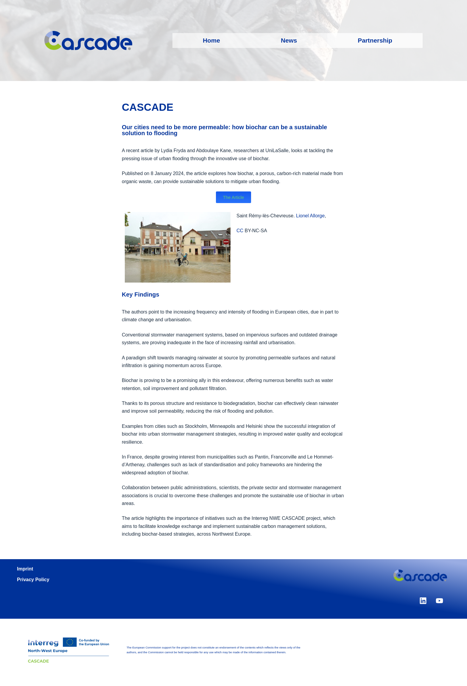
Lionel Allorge (310, 215)
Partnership (375, 40)
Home (211, 40)
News (289, 40)
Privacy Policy (33, 579)
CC (240, 230)
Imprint (25, 568)
